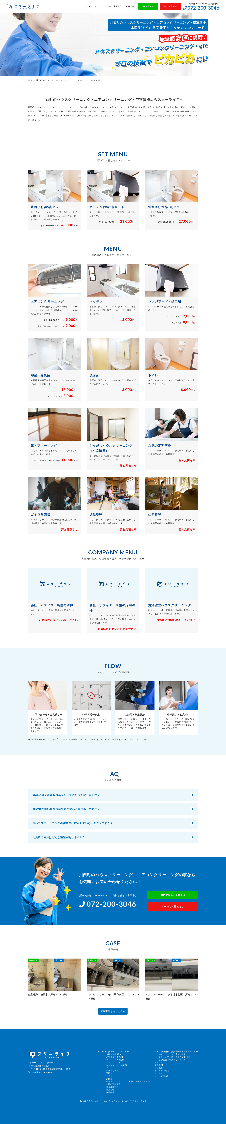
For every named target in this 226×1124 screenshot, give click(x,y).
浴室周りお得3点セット (117, 1057)
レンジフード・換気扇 (116, 1065)
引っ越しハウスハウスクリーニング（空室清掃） (129, 1081)
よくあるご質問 (162, 1070)
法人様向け (118, 6)
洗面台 (109, 1073)
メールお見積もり (170, 6)
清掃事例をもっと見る (112, 1011)
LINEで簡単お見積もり (172, 895)
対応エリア (131, 6)
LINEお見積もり (148, 6)
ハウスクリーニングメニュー (97, 6)
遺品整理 (110, 1089)
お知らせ (159, 1073)
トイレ (109, 1076)
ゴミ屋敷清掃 (112, 1087)
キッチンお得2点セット (117, 1060)
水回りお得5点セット (116, 1054)
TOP (30, 80)
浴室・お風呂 (112, 1070)
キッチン (110, 1068)
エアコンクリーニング (116, 1062)
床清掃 (109, 1079)
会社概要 (159, 1068)
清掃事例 (159, 1065)
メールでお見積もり (172, 906)
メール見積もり (162, 1076)
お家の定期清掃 (113, 1084)
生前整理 (110, 1092)
